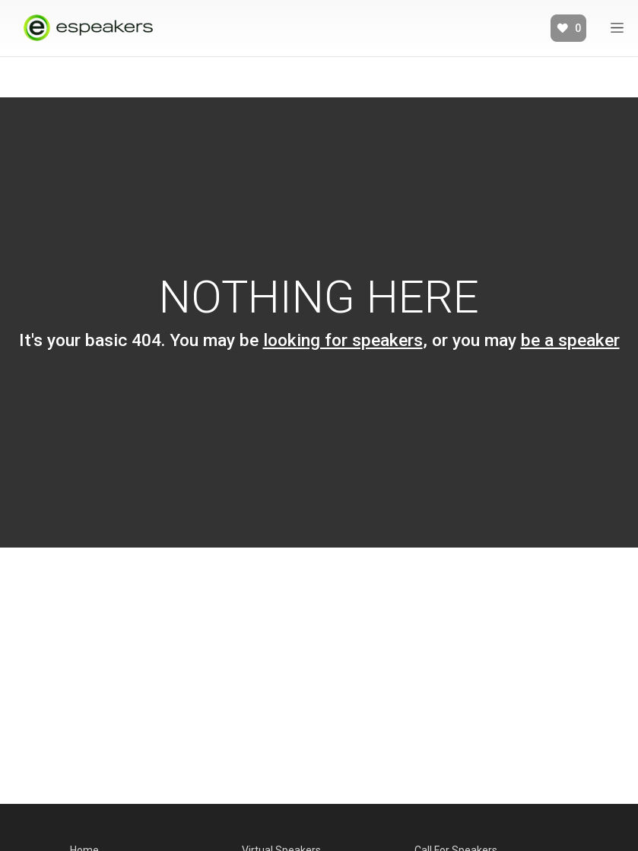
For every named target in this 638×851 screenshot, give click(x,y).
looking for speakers (343, 340)
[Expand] (617, 28)
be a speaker (570, 340)
